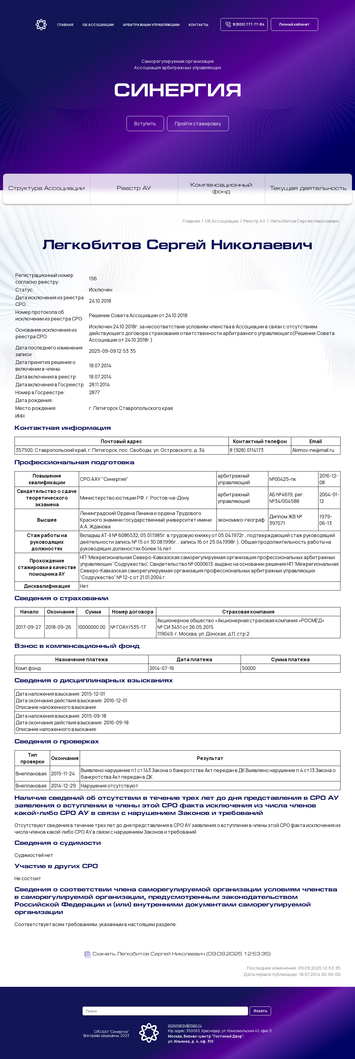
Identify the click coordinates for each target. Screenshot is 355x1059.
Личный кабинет (294, 24)
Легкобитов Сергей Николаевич (304, 221)
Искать (260, 1010)
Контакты (198, 24)
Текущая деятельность (308, 188)
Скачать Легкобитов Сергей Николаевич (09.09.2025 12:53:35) (177, 954)
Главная (65, 24)
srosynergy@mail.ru (185, 1025)
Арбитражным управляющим (151, 24)
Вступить (145, 123)
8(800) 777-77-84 (244, 24)
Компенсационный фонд (221, 189)
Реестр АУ (134, 188)
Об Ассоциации (221, 221)
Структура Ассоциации (46, 188)
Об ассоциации (98, 24)
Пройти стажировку (198, 123)
